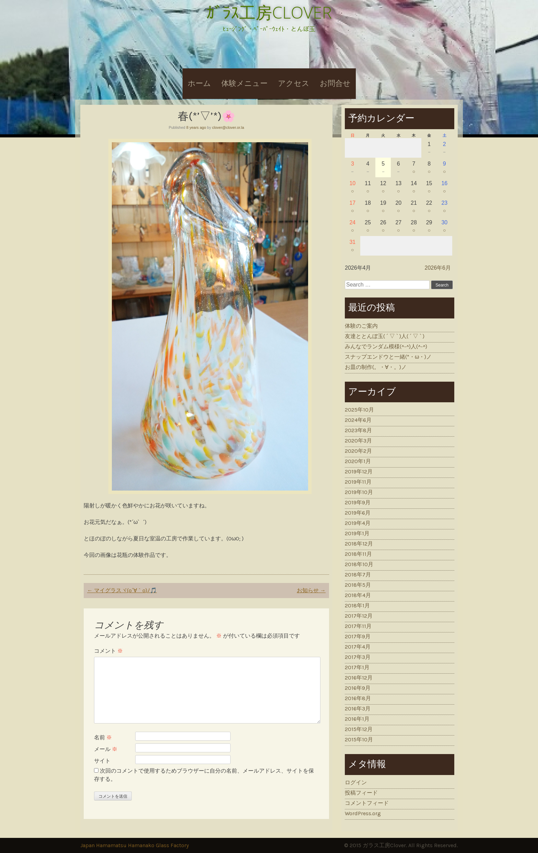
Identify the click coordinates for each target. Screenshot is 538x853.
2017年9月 (358, 636)
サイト (102, 760)
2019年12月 (359, 471)
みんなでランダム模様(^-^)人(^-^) (386, 346)
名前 (103, 737)
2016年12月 (359, 677)
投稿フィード (361, 792)
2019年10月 (359, 492)
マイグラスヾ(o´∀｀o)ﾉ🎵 (122, 590)
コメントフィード (367, 803)
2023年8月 (358, 430)
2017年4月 (358, 646)
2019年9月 (358, 502)
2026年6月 (438, 268)
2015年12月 (359, 729)
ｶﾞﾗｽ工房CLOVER (269, 12)
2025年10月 (359, 409)
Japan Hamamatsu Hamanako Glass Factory (134, 845)
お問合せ (335, 83)
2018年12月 (359, 543)
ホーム (199, 83)
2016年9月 (358, 688)
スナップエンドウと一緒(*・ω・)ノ (388, 356)
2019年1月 (357, 533)
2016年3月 (358, 708)
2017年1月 (357, 667)
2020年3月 (358, 440)
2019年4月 (358, 523)
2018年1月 (357, 605)
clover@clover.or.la (228, 127)
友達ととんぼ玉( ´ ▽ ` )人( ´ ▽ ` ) (384, 336)
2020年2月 (358, 451)
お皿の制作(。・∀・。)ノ (376, 367)
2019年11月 (358, 482)
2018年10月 (359, 564)
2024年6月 (358, 420)
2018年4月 (358, 595)
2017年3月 (358, 657)
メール (105, 749)
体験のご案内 (361, 326)
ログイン (356, 782)
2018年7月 (358, 574)
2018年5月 (358, 585)
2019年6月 (358, 512)
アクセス (293, 83)
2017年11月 (358, 626)
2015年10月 (359, 739)
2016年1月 (357, 719)
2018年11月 (358, 554)
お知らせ (311, 590)
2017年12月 (359, 616)
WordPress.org (363, 813)
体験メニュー (244, 83)
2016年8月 (358, 698)
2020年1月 (358, 461)
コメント (108, 651)
